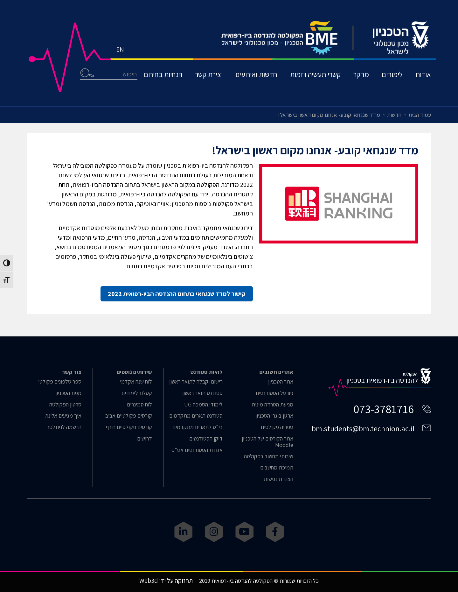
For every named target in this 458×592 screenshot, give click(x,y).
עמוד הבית (419, 114)
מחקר (361, 74)
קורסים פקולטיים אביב (128, 415)
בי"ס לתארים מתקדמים (197, 427)
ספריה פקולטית (276, 427)
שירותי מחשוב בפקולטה (268, 456)
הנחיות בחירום (163, 74)
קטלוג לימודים (136, 393)
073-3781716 (383, 408)
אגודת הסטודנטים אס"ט (197, 450)
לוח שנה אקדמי (136, 381)
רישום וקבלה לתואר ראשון (196, 381)
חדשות (394, 114)
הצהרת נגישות (278, 479)
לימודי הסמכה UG (203, 404)
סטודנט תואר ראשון (202, 393)
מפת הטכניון (68, 393)
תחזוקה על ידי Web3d (166, 580)
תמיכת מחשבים (276, 467)
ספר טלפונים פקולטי (59, 381)
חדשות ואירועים (256, 74)
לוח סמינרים (139, 404)
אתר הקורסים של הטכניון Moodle (267, 441)
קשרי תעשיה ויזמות (315, 74)
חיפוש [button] (87, 72)
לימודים (392, 74)
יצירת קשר (209, 74)
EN (120, 49)
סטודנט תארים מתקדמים (196, 415)
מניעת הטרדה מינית (272, 404)
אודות (423, 74)
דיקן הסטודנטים (206, 438)
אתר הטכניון (280, 381)
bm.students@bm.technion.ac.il (363, 428)
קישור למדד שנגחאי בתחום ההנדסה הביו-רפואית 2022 (177, 294)
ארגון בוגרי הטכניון (274, 415)
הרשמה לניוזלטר (64, 427)
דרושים (144, 438)
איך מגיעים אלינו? (63, 415)
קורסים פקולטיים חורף (129, 427)
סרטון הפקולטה (65, 404)
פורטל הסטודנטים (274, 393)
